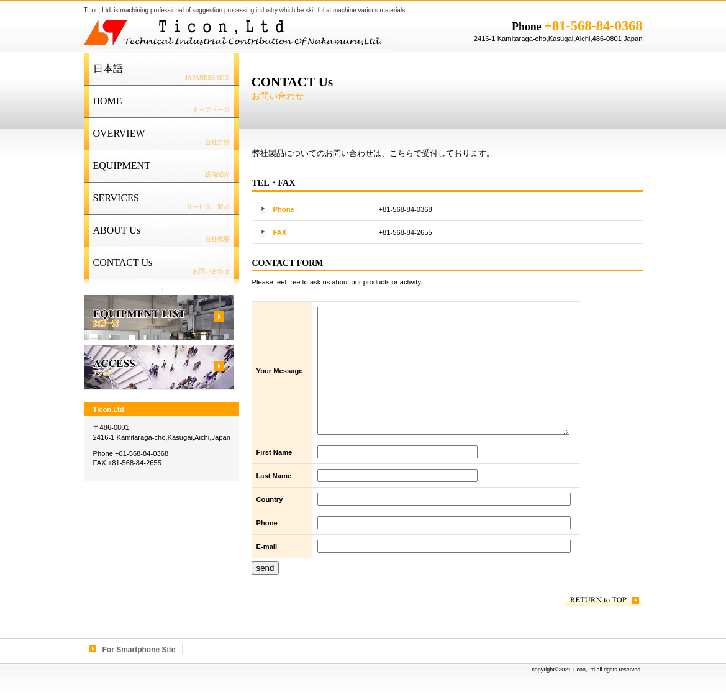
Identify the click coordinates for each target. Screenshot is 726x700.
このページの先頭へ (603, 600)
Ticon (239, 32)
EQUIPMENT (159, 317)
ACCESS (159, 367)
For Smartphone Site (139, 649)
